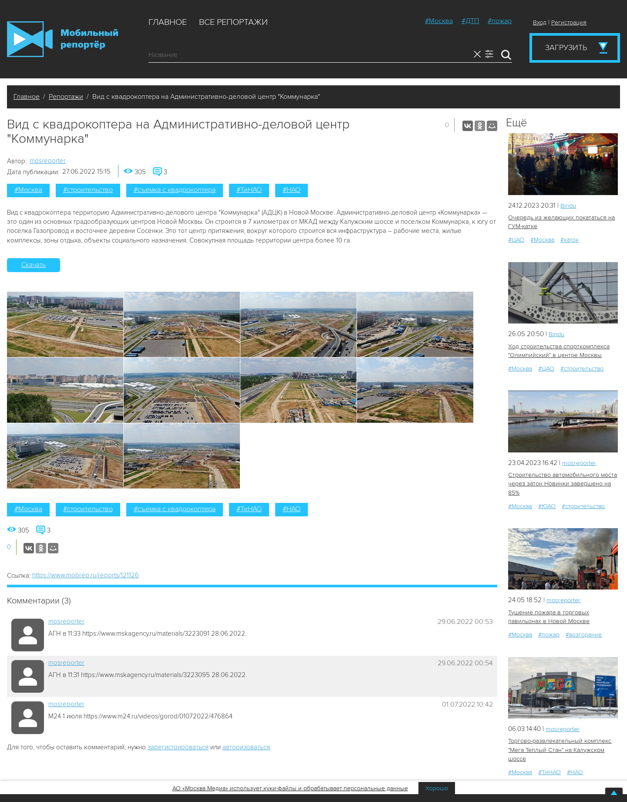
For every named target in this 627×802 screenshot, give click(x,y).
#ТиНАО (249, 189)
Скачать (33, 265)
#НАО (291, 189)
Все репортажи (233, 22)
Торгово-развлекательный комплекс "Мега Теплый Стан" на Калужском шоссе (559, 748)
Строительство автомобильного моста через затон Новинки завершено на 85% (561, 483)
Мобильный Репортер (62, 39)
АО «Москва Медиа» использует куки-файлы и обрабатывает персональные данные (290, 788)
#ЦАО (516, 239)
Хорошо (436, 788)
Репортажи (66, 96)
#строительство (88, 189)
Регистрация (569, 22)
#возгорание (584, 633)
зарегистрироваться (178, 747)
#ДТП (470, 21)
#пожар (500, 21)
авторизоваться (246, 747)
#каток (569, 239)
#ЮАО (547, 505)
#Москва (439, 21)
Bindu (568, 205)
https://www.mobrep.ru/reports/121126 (85, 575)
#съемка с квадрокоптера (175, 189)
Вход (539, 22)
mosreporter (48, 161)
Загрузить (566, 47)
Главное (167, 22)
